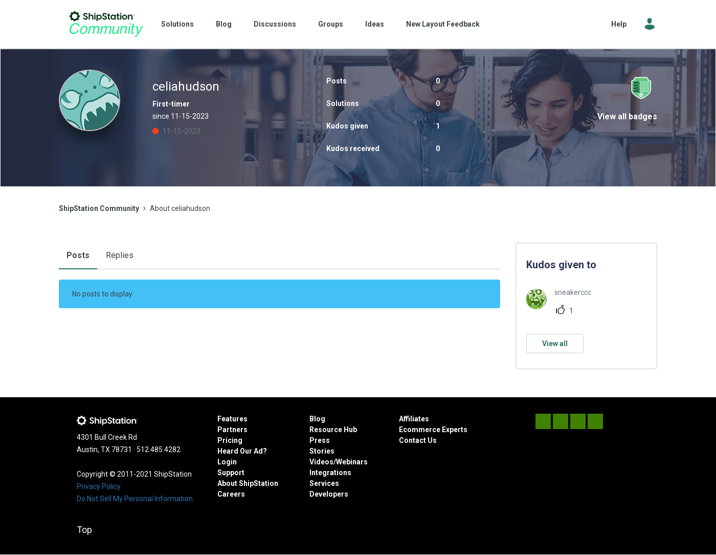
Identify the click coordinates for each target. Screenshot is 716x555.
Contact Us (418, 440)
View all (555, 343)
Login (227, 462)
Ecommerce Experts (433, 429)
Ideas (374, 24)
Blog (224, 24)
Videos (321, 462)
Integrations (330, 472)
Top (84, 529)
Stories (321, 451)
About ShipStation (247, 483)
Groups (330, 24)
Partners (232, 429)
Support (230, 472)
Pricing (229, 440)
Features (232, 419)
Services (324, 483)
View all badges (627, 116)
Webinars (352, 462)
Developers (328, 494)
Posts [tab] (78, 255)
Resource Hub (333, 429)
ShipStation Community (106, 24)
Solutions (177, 24)
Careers (231, 494)
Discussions (275, 24)
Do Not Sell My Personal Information (135, 499)
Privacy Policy (99, 486)
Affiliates (414, 419)
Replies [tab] (119, 255)
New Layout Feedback (443, 24)
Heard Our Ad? (242, 451)
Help (618, 24)
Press (319, 440)
